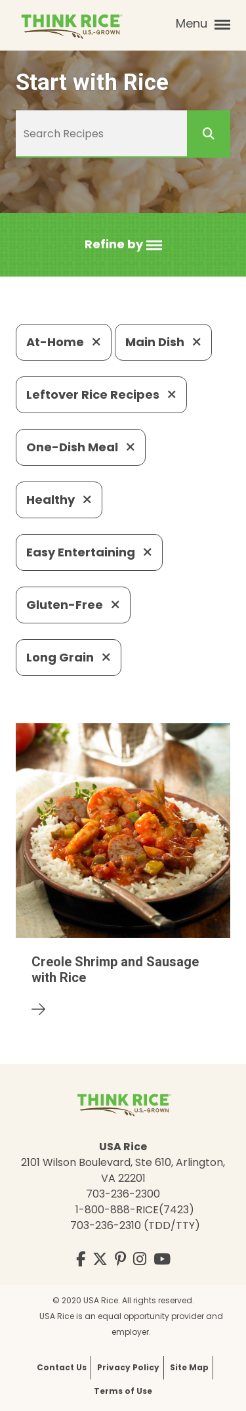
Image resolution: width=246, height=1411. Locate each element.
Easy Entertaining (89, 552)
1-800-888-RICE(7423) (134, 1209)
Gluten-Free (73, 604)
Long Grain (68, 657)
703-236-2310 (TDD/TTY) (135, 1225)
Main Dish (163, 342)
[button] (123, 244)
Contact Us (62, 1367)
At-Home (63, 342)
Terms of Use (123, 1391)
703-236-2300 (123, 1193)
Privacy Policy (128, 1367)
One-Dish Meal (80, 447)
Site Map (189, 1367)
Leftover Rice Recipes (101, 394)
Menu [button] (203, 23)
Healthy (59, 499)
